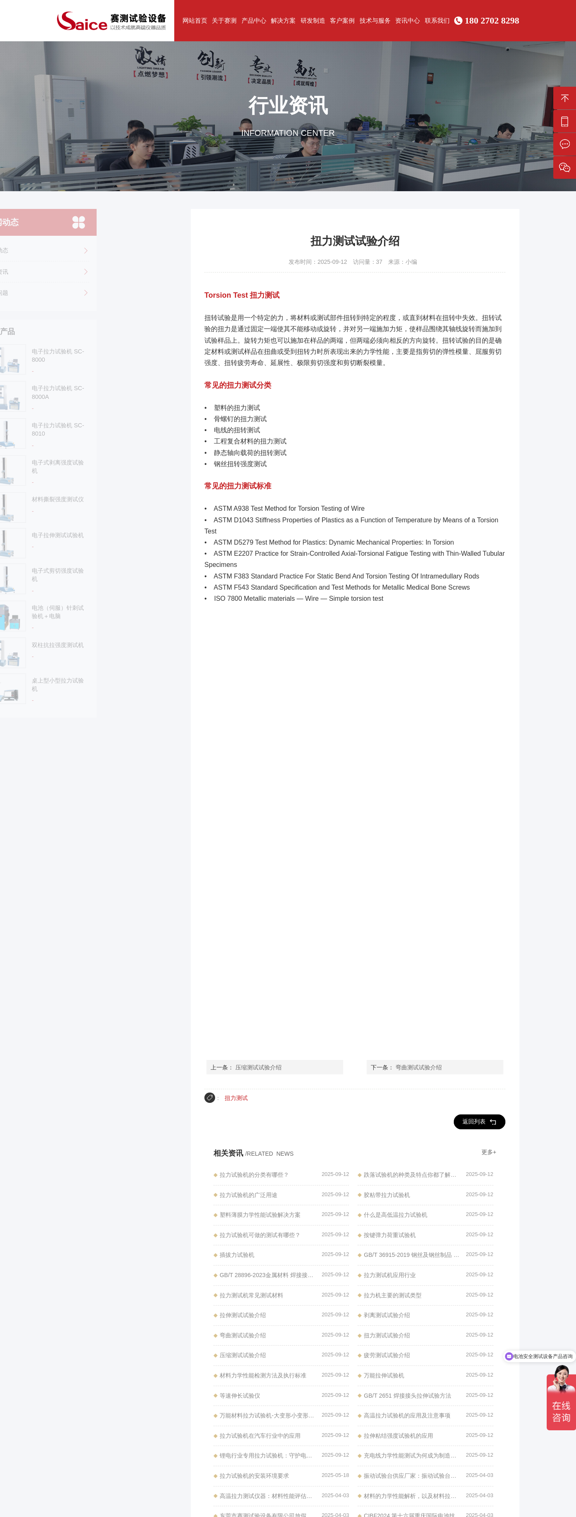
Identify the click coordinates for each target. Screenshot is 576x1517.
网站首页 (195, 20)
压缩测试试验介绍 (258, 1067)
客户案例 (342, 20)
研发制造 (313, 20)
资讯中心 (407, 20)
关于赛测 (224, 20)
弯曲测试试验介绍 (419, 1067)
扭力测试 (236, 1098)
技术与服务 (375, 20)
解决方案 (283, 20)
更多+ (488, 1152)
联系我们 (437, 20)
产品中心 (254, 20)
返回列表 (479, 1122)
